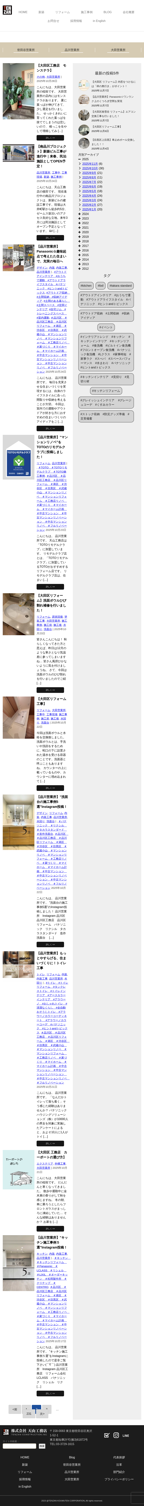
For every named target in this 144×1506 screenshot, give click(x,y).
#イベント (106, 327)
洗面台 (48, 629)
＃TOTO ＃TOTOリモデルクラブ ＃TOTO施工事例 (52, 471)
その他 (41, 76)
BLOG (108, 12)
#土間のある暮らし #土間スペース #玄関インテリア (53, 305)
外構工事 (60, 1163)
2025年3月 (89, 200)
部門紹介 (119, 1472)
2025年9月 (89, 172)
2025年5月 (89, 191)
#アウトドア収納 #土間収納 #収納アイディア (53, 297)
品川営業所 (72, 49)
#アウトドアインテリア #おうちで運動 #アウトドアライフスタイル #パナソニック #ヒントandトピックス (106, 299)
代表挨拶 (119, 1457)
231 (29, 1413)
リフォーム (62, 12)
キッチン (42, 1253)
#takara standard (121, 285)
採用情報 (76, 20)
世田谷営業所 (26, 49)
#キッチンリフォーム (106, 390)
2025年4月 (89, 195)
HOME (23, 12)
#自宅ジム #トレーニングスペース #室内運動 (52, 313)
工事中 (56, 172)
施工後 (57, 624)
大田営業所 (118, 49)
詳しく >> (50, 138)
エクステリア (45, 1163)
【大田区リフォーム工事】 (108, 126)
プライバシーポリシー (119, 1479)
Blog (72, 1457)
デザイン (42, 267)
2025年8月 (89, 177)
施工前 (48, 624)
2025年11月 (90, 163)
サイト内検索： (11, 1441)
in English (99, 20)
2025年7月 (89, 182)
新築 (41, 12)
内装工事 (61, 267)
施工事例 (87, 12)
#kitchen (86, 285)
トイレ (41, 974)
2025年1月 (89, 209)
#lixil (100, 285)
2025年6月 (89, 186)
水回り (41, 821)
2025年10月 (90, 168)
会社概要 (128, 12)
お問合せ (53, 20)
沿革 (119, 1464)
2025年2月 (89, 204)
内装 (52, 267)
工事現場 (51, 714)
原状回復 (57, 616)
